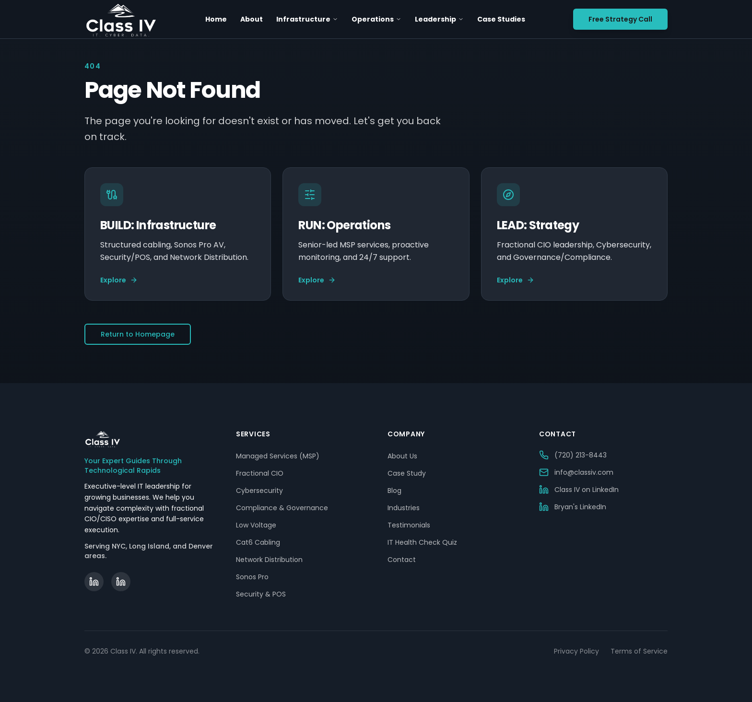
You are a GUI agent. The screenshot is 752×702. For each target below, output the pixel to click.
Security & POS (261, 594)
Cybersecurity (259, 490)
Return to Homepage (138, 334)
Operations (376, 19)
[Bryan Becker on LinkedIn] (120, 581)
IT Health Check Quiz (422, 542)
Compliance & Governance (282, 508)
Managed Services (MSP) (277, 456)
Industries (404, 508)
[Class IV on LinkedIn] (94, 581)
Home (216, 19)
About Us (402, 456)
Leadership (439, 19)
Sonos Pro (252, 577)
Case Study (407, 473)
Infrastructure (307, 19)
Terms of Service (639, 651)
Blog (394, 490)
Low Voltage (256, 525)
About (251, 19)
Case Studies (501, 19)
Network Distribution (269, 559)
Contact (402, 559)
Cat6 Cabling (258, 542)
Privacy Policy (576, 651)
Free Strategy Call (620, 19)
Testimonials (409, 525)
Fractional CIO (259, 473)
